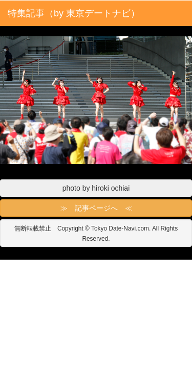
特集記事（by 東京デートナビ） (74, 13)
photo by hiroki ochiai (96, 188)
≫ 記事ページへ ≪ (96, 208)
